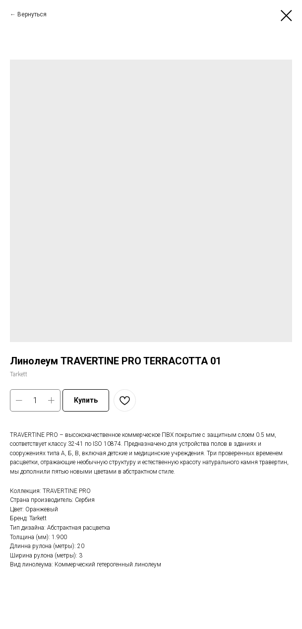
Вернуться (32, 14)
